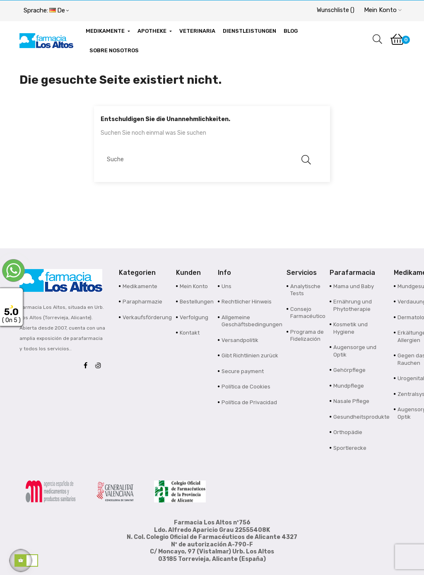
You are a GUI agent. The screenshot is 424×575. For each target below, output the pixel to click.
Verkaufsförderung (147, 317)
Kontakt (190, 333)
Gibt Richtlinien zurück (250, 355)
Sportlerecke (349, 448)
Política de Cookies (246, 386)
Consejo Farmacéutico (307, 313)
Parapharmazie (142, 301)
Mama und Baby (353, 286)
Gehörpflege (349, 370)
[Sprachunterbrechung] (46, 11)
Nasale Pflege (351, 401)
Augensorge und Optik (354, 351)
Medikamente (140, 286)
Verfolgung (194, 317)
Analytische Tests (305, 290)
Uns (226, 286)
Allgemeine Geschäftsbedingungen (252, 321)
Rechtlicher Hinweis (247, 301)
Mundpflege (348, 386)
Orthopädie (347, 432)
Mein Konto (194, 286)
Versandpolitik (240, 340)
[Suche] (208, 159)
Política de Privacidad (249, 402)
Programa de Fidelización (307, 335)
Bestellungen (197, 301)
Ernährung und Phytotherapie (352, 305)
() (335, 10)
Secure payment (243, 371)
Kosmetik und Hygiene (350, 328)
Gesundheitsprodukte (361, 417)
